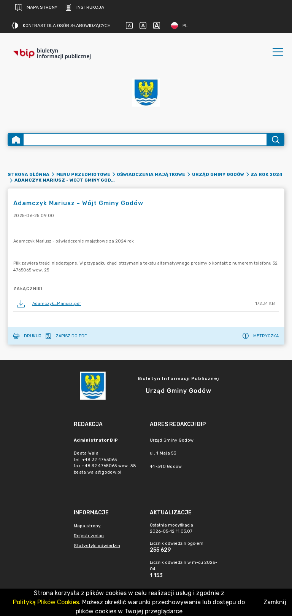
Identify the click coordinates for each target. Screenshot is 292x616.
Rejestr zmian (89, 535)
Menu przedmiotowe (83, 174)
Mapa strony (36, 7)
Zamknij (274, 602)
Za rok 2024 (266, 174)
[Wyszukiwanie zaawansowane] (145, 139)
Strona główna (28, 174)
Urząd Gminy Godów (218, 174)
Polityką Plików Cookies (46, 602)
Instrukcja (84, 7)
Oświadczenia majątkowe (151, 174)
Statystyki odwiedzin (97, 545)
